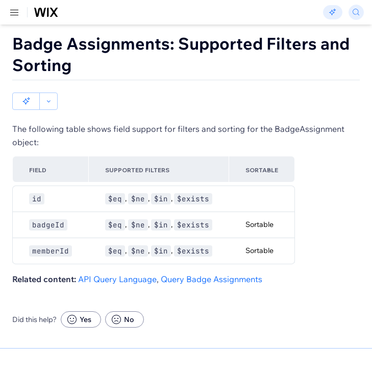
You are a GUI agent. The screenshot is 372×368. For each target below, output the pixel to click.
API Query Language (117, 262)
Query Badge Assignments (211, 262)
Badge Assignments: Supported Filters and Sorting (181, 54)
